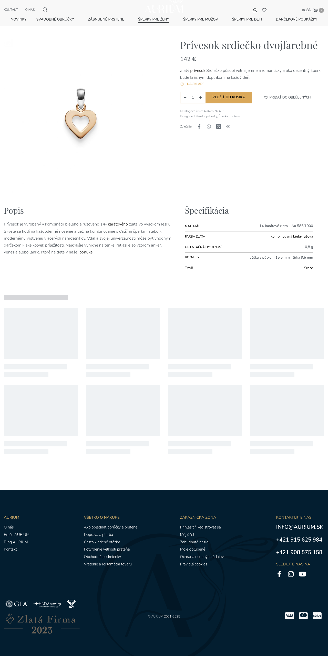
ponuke (86, 252)
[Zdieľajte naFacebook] (199, 126)
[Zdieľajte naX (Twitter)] (218, 126)
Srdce (308, 267)
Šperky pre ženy (229, 116)
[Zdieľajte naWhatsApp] (209, 126)
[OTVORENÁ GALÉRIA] (81, 115)
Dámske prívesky (205, 116)
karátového (118, 224)
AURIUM (157, 616)
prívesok (197, 70)
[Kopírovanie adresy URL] (228, 126)
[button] (287, 97)
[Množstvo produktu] (193, 97)
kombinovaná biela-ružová (292, 236)
